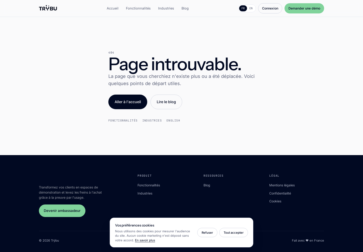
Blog (185, 8)
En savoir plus (145, 240)
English (173, 120)
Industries (166, 8)
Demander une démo (304, 8)
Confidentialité (280, 193)
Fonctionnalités (138, 8)
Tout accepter (234, 232)
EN (251, 8)
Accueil (113, 8)
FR (243, 8)
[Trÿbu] (48, 8)
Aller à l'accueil (128, 101)
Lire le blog (166, 101)
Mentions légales (282, 185)
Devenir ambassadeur (62, 210)
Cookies (275, 201)
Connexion (270, 8)
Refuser (207, 232)
